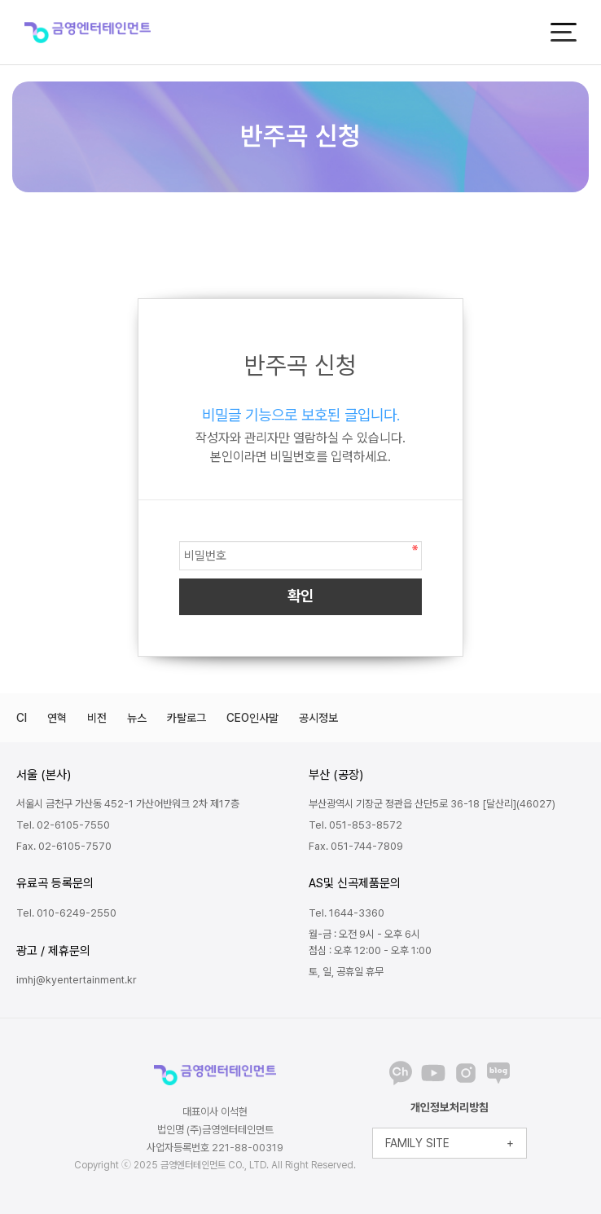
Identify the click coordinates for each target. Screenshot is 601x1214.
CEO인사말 (252, 717)
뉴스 (137, 717)
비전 (97, 717)
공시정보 (318, 717)
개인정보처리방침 (449, 1107)
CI (21, 717)
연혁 (57, 717)
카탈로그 (186, 717)
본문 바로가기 (0, 0)
